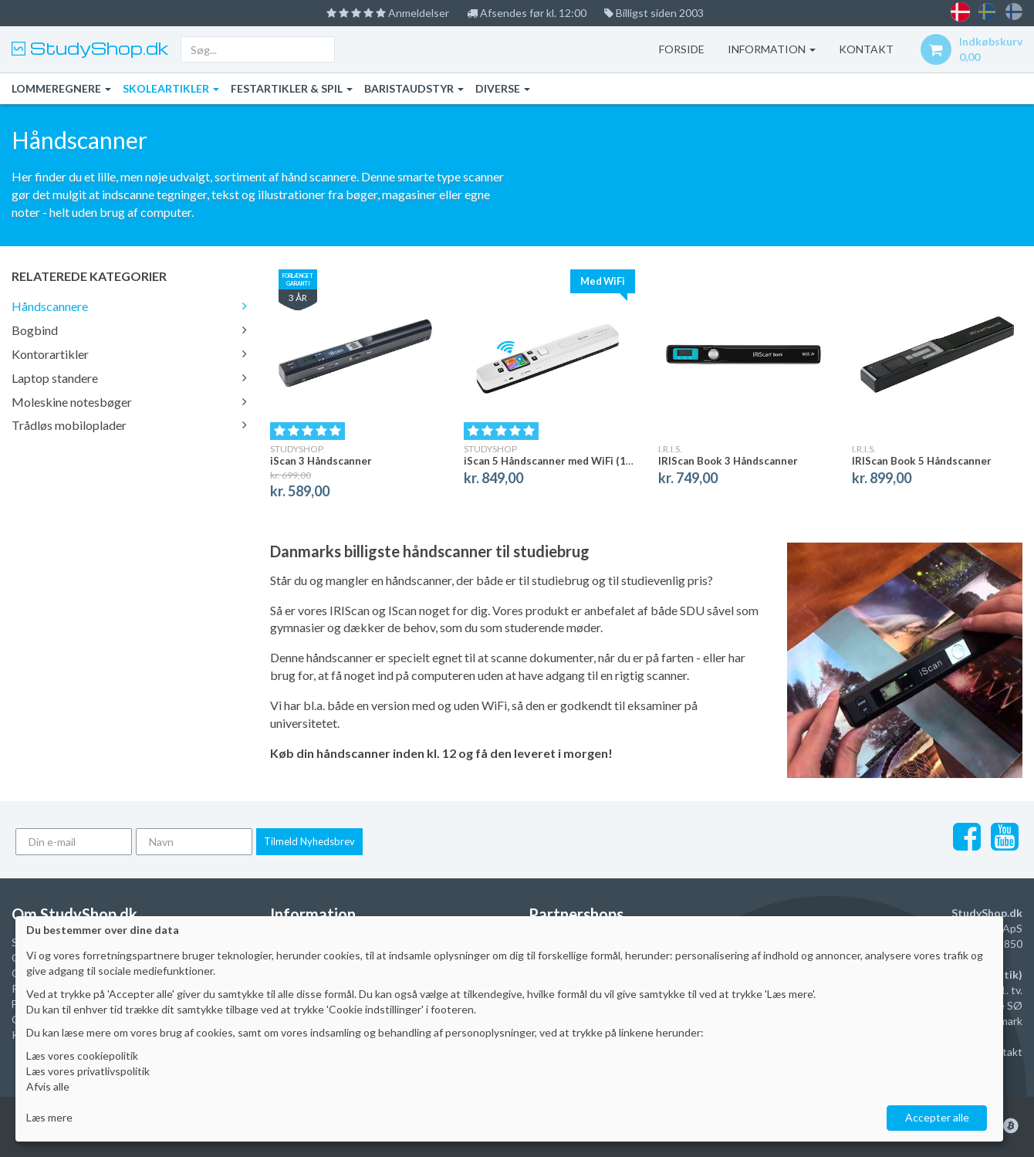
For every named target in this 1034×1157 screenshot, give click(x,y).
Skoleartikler (171, 88)
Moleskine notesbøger (129, 401)
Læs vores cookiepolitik (82, 1055)
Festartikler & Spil (292, 88)
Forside (682, 49)
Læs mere (49, 1117)
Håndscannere (129, 306)
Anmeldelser (387, 12)
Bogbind (129, 330)
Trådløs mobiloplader (129, 425)
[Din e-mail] (73, 841)
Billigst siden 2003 (654, 12)
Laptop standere (129, 377)
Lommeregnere (61, 88)
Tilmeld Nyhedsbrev (309, 841)
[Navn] (194, 841)
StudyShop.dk (97, 48)
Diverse (502, 88)
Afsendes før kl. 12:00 (526, 12)
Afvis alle (47, 1086)
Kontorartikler (129, 354)
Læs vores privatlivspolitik (88, 1070)
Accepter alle (937, 1117)
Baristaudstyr (414, 88)
